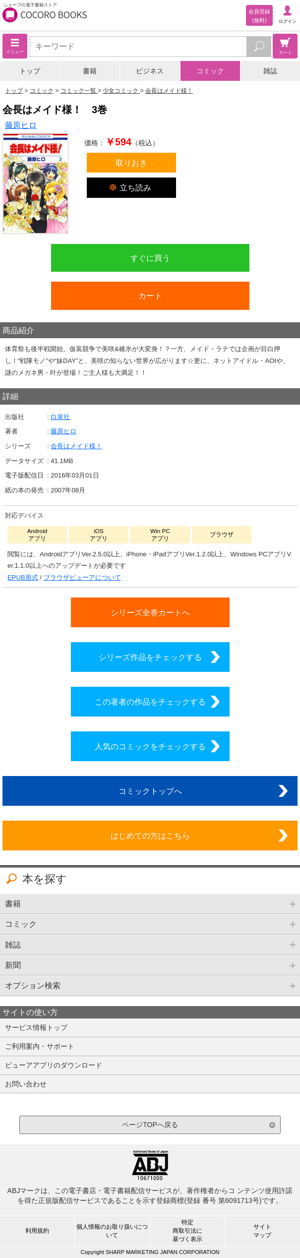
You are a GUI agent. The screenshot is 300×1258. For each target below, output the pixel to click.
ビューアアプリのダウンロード (53, 1065)
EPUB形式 (22, 577)
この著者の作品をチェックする (150, 701)
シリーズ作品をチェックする (150, 657)
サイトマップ (262, 1231)
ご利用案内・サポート (39, 1046)
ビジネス (150, 71)
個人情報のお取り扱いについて (112, 1231)
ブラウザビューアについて (82, 577)
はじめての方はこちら (150, 835)
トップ (29, 71)
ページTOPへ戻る (150, 1125)
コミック (210, 71)
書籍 (90, 71)
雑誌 (270, 71)
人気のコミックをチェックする (150, 746)
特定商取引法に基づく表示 (187, 1231)
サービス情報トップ (36, 1027)
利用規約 (37, 1230)
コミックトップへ (150, 790)
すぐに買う (150, 257)
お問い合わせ (26, 1084)
